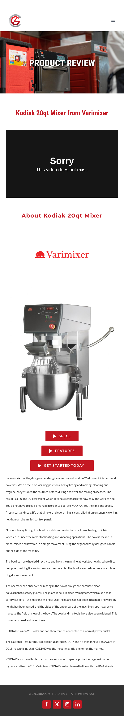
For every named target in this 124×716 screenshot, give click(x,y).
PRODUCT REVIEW (62, 63)
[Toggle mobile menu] (113, 20)
